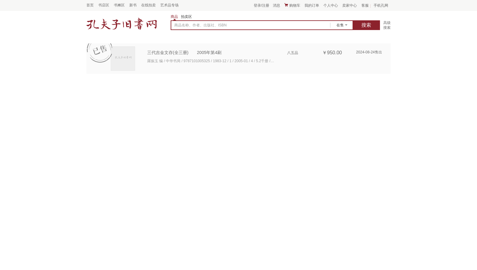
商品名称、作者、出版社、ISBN (200, 25)
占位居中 (121, 24)
